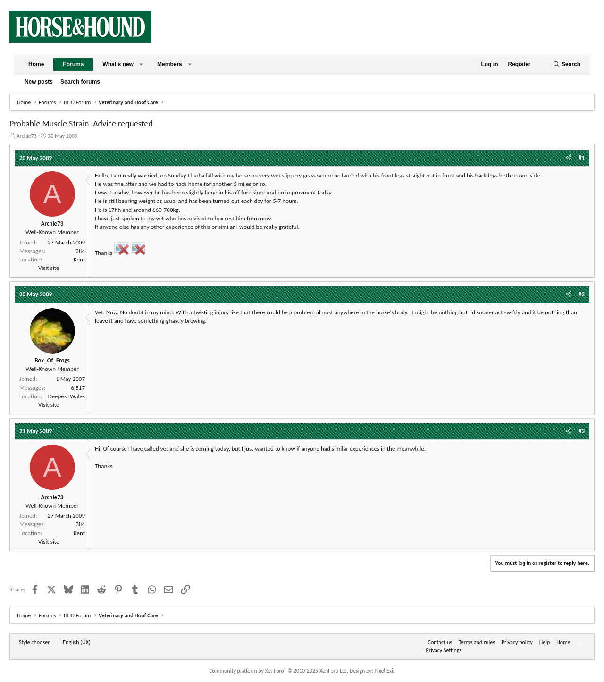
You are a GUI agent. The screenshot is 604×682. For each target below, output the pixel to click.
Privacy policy (517, 642)
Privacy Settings (444, 650)
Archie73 (27, 136)
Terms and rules (477, 642)
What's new (118, 64)
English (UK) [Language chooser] (76, 642)
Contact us (440, 642)
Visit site (48, 267)
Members (169, 64)
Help (544, 642)
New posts (39, 81)
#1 (582, 157)
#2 (582, 294)
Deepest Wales (66, 396)
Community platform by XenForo (278, 670)
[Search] (566, 64)
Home (36, 64)
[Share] (568, 158)
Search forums (80, 81)
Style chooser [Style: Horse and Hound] (34, 642)
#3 (582, 431)
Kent (79, 259)
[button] (141, 64)
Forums (73, 64)
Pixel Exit (385, 670)
